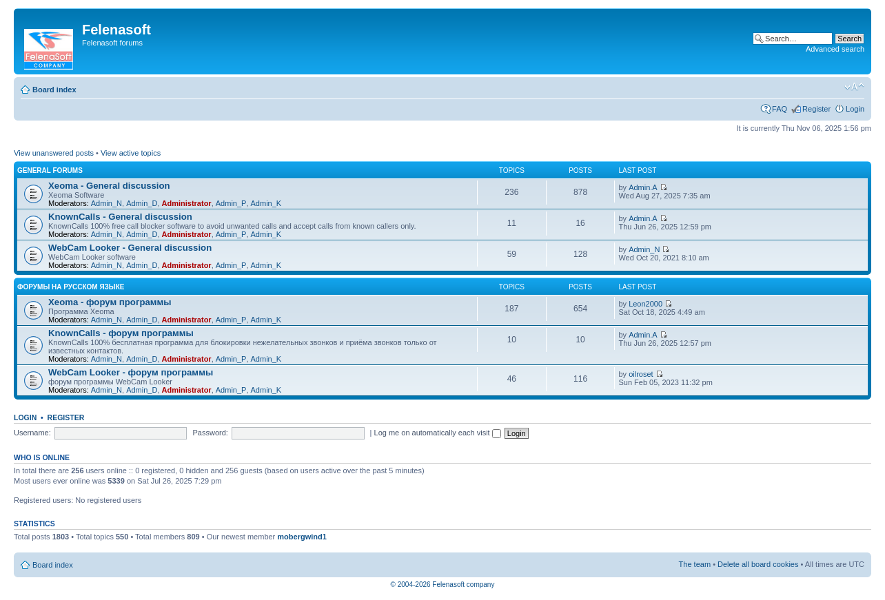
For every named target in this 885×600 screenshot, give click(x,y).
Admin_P (231, 203)
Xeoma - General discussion (109, 185)
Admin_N (106, 203)
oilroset (641, 374)
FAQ (779, 109)
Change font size (854, 87)
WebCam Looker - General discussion (130, 247)
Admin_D (141, 203)
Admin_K (266, 203)
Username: (32, 432)
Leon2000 (645, 304)
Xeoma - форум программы (110, 302)
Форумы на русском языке (70, 287)
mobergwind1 (302, 536)
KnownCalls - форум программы (121, 333)
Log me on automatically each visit (437, 432)
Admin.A (643, 187)
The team (695, 564)
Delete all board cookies (758, 564)
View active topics (131, 153)
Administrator (187, 203)
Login (855, 109)
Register (816, 109)
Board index (54, 89)
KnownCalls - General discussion (120, 216)
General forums (50, 170)
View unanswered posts (54, 153)
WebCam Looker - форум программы (130, 372)
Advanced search (835, 49)
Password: (210, 432)
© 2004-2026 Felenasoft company (443, 584)
